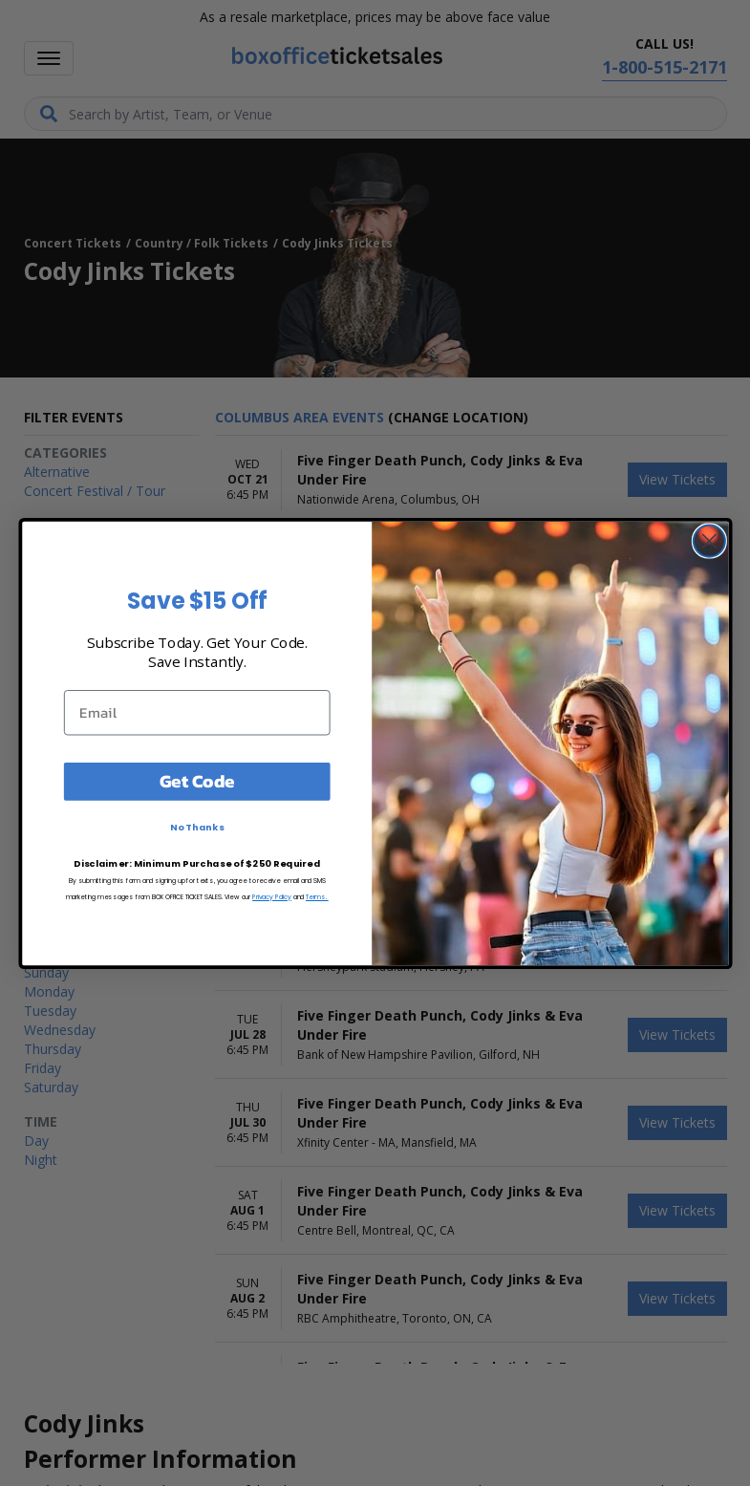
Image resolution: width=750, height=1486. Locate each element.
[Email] (196, 711)
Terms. (316, 896)
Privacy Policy (271, 896)
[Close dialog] (708, 540)
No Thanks (197, 826)
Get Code (196, 780)
